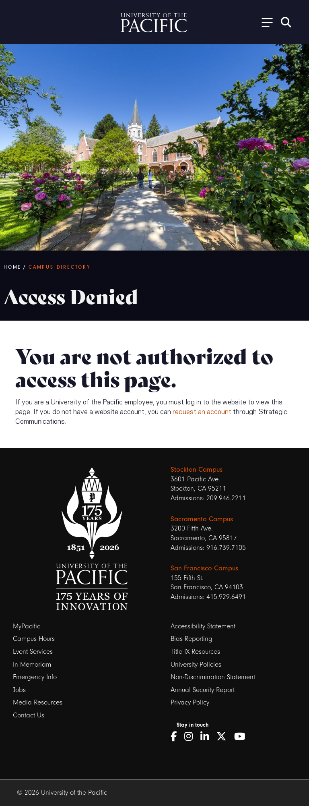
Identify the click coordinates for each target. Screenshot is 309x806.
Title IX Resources (195, 651)
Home (12, 267)
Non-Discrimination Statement (213, 677)
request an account (202, 411)
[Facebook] (176, 736)
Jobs (19, 690)
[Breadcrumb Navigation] (153, 267)
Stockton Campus (196, 469)
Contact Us (28, 715)
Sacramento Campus (202, 519)
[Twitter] (224, 736)
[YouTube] (242, 736)
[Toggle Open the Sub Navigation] (264, 22)
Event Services (33, 651)
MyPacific (26, 626)
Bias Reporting (191, 638)
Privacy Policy (190, 702)
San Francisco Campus (204, 568)
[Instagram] (191, 736)
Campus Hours (34, 638)
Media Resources (37, 702)
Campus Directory (60, 267)
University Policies (196, 664)
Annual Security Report (203, 690)
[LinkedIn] (207, 736)
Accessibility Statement (203, 626)
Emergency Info (35, 677)
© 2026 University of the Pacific (62, 792)
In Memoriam (32, 664)
